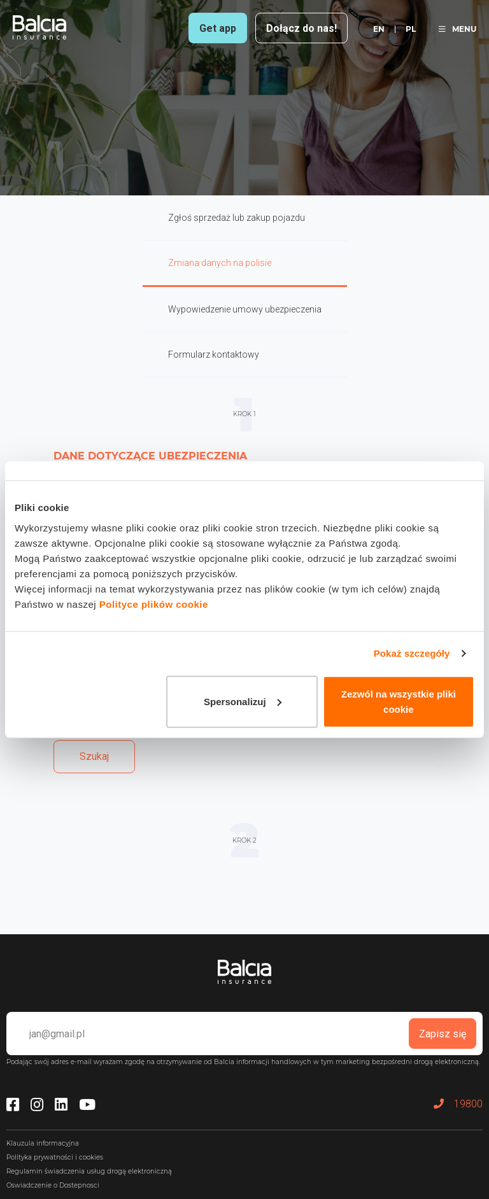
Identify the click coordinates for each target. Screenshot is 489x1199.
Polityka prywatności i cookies (54, 1157)
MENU (457, 29)
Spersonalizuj (242, 701)
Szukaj (94, 756)
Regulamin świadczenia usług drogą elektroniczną (89, 1171)
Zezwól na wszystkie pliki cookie (398, 701)
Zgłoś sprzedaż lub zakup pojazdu (236, 218)
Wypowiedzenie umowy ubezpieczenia (245, 309)
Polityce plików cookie (153, 603)
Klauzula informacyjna (42, 1143)
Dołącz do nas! (301, 28)
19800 (458, 1104)
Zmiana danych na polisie (219, 263)
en (379, 29)
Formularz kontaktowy (213, 354)
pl (411, 29)
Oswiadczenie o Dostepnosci (52, 1185)
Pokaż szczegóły (412, 653)
